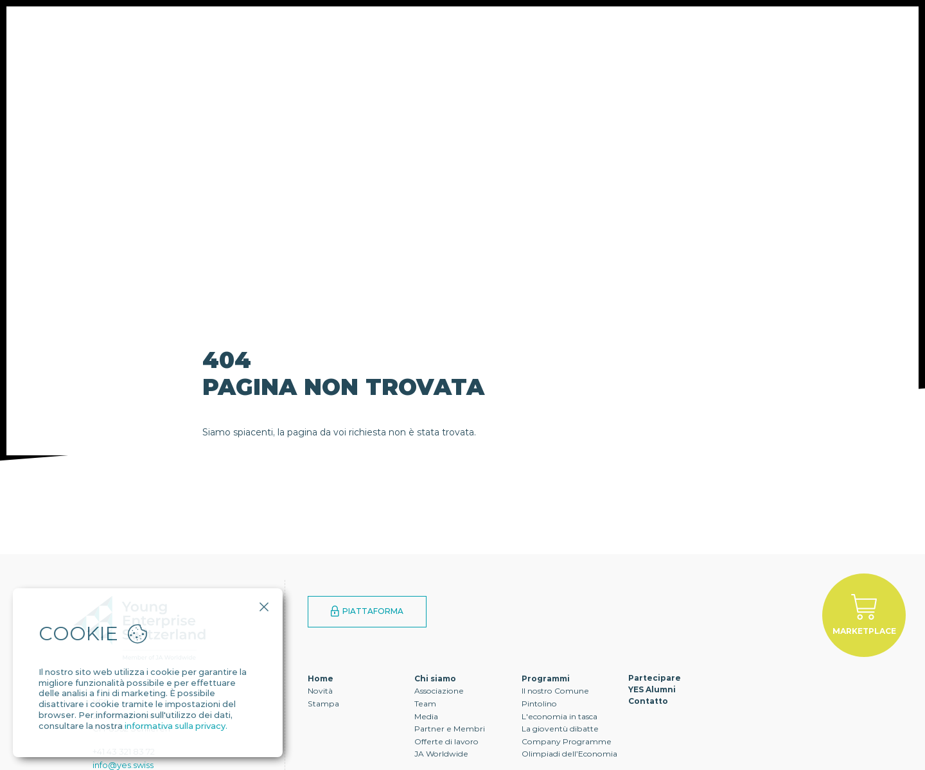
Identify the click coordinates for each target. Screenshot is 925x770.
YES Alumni (492, 35)
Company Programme (567, 741)
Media (426, 716)
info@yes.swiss (123, 765)
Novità (320, 691)
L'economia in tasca (559, 716)
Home (320, 678)
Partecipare (396, 35)
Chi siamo (210, 35)
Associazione (439, 691)
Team (425, 703)
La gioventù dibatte (560, 728)
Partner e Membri (449, 728)
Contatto (582, 35)
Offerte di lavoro (446, 741)
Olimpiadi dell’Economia (569, 753)
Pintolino (539, 703)
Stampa (323, 703)
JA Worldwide (441, 753)
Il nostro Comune (555, 691)
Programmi (299, 35)
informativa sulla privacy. (176, 726)
